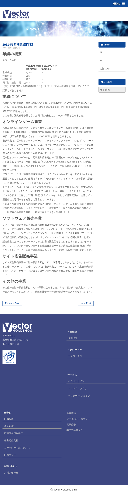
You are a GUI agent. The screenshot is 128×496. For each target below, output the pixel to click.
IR (101, 60)
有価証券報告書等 (13, 433)
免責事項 (71, 413)
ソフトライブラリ (77, 388)
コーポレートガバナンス (17, 447)
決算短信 (9, 426)
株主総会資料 (11, 440)
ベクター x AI (75, 355)
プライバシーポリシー (78, 419)
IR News (8, 419)
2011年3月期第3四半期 (17, 44)
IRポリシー (10, 454)
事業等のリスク (74, 430)
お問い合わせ (11, 472)
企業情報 (73, 338)
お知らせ (105, 68)
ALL (102, 52)
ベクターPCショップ (79, 395)
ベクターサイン (76, 381)
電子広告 (71, 424)
